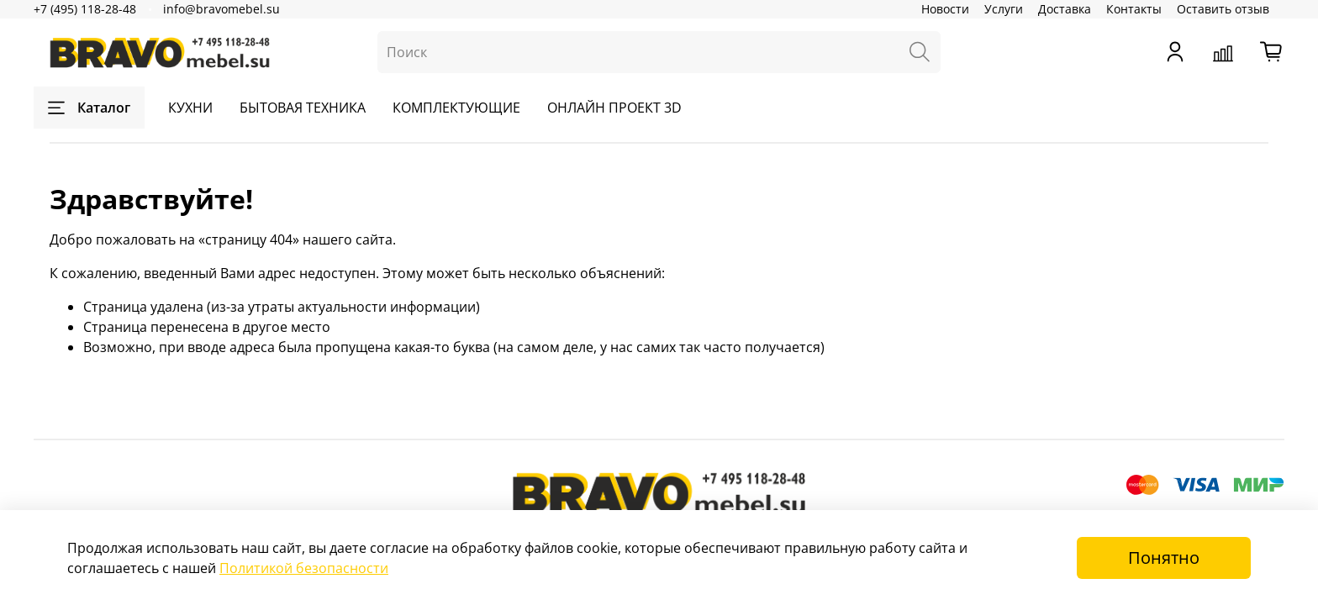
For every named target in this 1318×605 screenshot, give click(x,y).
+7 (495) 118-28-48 (85, 9)
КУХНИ (190, 107)
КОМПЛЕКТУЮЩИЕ (456, 107)
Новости (945, 9)
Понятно (1163, 557)
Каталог (89, 107)
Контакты (1134, 9)
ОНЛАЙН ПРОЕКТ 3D (614, 107)
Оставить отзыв (1223, 9)
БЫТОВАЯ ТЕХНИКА (303, 107)
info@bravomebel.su (221, 9)
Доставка (1064, 9)
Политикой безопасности (303, 568)
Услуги (1003, 9)
